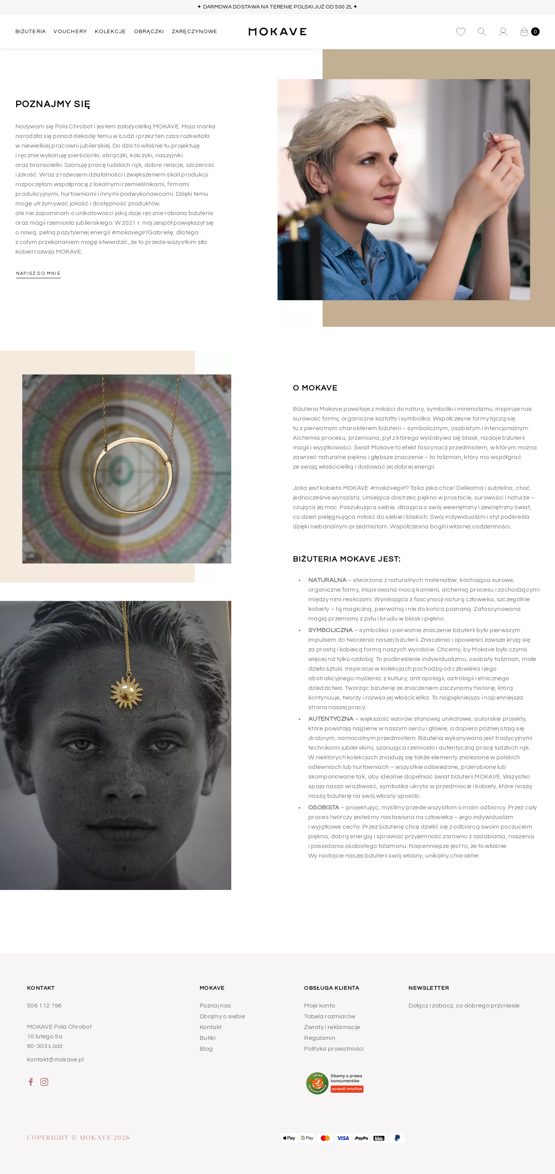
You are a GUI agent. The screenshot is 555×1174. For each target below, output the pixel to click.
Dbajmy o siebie (222, 1016)
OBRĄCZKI (149, 31)
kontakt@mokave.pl (55, 1059)
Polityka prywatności (333, 1049)
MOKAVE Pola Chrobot (59, 1027)
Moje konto (319, 1005)
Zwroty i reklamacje (332, 1027)
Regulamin (319, 1038)
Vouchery (70, 31)
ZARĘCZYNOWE (195, 31)
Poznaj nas (215, 1005)
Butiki (207, 1038)
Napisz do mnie (38, 273)
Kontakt (211, 1027)
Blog (206, 1049)
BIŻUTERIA (30, 31)
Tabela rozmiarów (329, 1016)
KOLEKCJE (110, 31)
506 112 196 (44, 1005)
